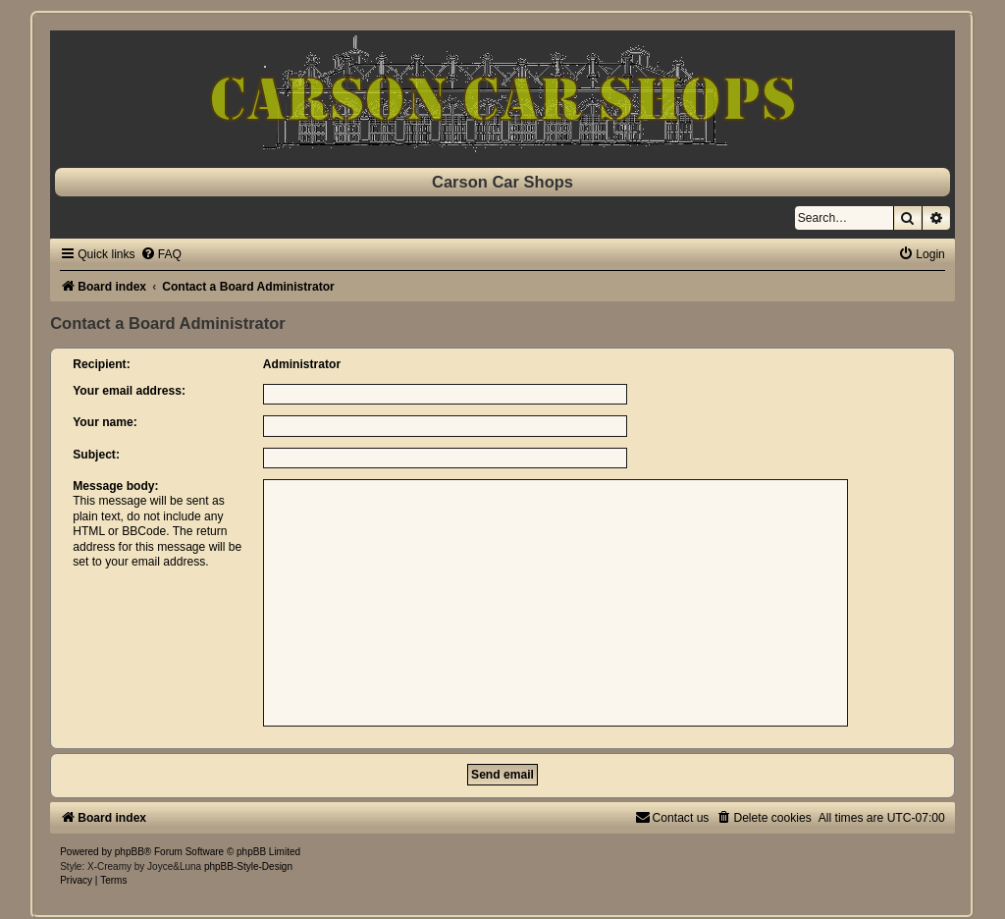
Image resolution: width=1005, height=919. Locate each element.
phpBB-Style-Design (248, 866)
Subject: (96, 454)
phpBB (129, 851)
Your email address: (129, 391)
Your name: (105, 422)
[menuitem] (161, 254)
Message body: (115, 486)
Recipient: (101, 364)
